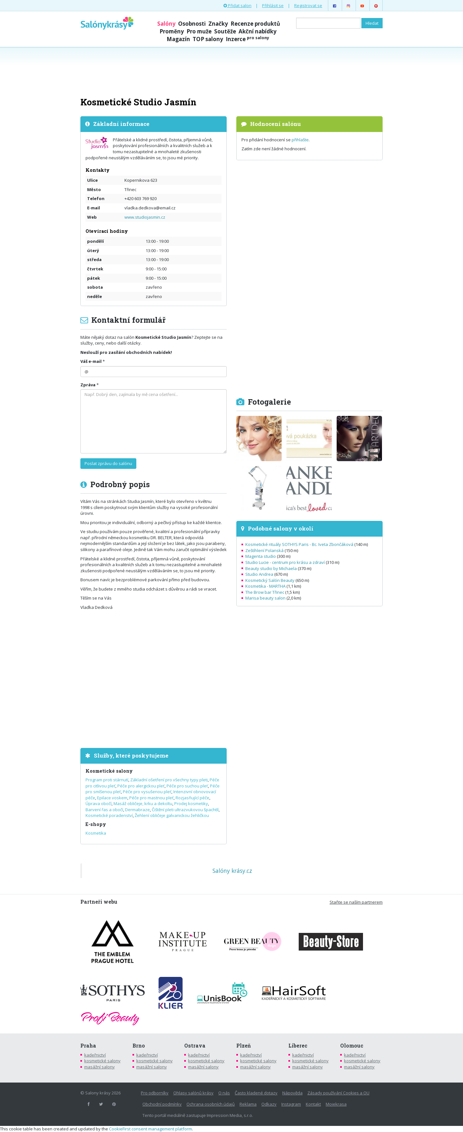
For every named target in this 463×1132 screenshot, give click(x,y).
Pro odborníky (154, 1093)
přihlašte (300, 140)
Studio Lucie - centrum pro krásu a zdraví (285, 562)
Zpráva (87, 385)
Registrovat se (308, 5)
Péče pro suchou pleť (187, 786)
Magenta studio (260, 556)
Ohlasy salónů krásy (193, 1093)
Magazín (178, 39)
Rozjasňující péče (192, 798)
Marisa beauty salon (265, 598)
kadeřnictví (95, 1055)
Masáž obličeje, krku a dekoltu (142, 803)
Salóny (166, 23)
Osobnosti (192, 23)
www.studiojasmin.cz (144, 217)
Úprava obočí (99, 803)
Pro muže (199, 31)
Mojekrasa (336, 1104)
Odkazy (269, 1104)
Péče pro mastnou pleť (151, 798)
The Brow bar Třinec (264, 592)
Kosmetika (96, 833)
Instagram (291, 1104)
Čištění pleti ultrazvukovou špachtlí (185, 809)
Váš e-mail (91, 361)
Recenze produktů (255, 23)
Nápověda (292, 1093)
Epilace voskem (112, 798)
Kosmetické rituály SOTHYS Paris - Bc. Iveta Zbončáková (299, 544)
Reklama (248, 1104)
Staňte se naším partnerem (356, 902)
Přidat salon (237, 5)
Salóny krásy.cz (232, 870)
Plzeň (243, 1045)
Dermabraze (137, 809)
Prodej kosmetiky (191, 803)
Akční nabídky (258, 31)
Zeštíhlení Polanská (264, 550)
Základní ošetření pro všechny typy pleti (169, 780)
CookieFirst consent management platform (150, 1129)
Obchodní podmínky (162, 1104)
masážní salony (99, 1067)
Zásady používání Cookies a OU (338, 1093)
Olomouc (351, 1045)
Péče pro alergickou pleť (141, 786)
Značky (218, 23)
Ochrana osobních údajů (210, 1104)
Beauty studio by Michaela (271, 568)
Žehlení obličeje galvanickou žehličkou (172, 815)
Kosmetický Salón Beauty (270, 580)
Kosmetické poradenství (109, 815)
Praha (88, 1045)
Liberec (297, 1045)
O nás (224, 1093)
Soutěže (225, 31)
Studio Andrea (259, 574)
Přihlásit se (273, 5)
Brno (138, 1045)
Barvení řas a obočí (104, 809)
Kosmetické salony (109, 771)
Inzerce (247, 39)
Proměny (171, 31)
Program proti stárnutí (107, 780)
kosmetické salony (102, 1061)
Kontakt (313, 1104)
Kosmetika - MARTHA (265, 586)
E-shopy (96, 824)
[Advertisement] (231, 71)
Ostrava (194, 1045)
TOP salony (208, 39)
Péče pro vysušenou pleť (147, 791)
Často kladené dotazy (256, 1093)
